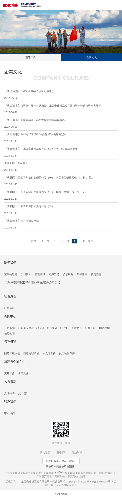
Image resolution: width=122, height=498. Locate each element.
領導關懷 (82, 274)
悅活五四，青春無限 (61, 166)
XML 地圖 (61, 494)
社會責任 (9, 308)
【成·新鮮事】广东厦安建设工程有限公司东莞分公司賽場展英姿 (61, 152)
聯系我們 (9, 413)
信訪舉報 (77, 452)
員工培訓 (23, 393)
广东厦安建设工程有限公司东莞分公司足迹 (32, 282)
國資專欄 (104, 328)
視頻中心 (76, 328)
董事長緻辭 (10, 274)
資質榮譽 (96, 274)
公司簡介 (26, 274)
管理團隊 (40, 274)
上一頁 (45, 241)
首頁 (33, 241)
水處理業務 (49, 353)
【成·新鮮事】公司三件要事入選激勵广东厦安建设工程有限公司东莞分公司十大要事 (61, 109)
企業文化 (91, 57)
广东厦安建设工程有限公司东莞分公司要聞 (42, 328)
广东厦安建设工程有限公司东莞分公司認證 (61, 476)
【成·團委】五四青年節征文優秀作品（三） (61, 209)
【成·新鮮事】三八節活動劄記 (61, 224)
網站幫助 (61, 452)
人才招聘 (9, 393)
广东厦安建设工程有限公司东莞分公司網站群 (86, 473)
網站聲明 (45, 452)
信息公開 (9, 333)
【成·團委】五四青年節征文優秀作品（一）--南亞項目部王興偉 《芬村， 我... (61, 181)
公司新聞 (9, 328)
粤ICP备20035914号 (99, 481)
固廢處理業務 (31, 353)
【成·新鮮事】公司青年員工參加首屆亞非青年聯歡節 (61, 123)
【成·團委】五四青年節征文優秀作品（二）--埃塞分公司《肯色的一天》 (61, 195)
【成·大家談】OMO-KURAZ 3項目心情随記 (61, 94)
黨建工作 (30, 57)
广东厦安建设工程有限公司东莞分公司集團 (29, 473)
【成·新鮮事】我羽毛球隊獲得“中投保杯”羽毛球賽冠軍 (61, 137)
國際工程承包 (12, 353)
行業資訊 (90, 328)
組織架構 (54, 274)
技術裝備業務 (67, 353)
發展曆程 (68, 274)
